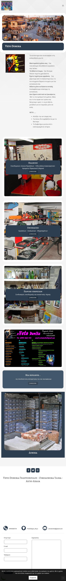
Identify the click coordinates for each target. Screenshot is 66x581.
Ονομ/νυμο (7, 538)
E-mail (6, 546)
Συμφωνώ (33, 577)
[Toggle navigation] (63, 5)
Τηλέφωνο (7, 555)
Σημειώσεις (35, 538)
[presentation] (17, 566)
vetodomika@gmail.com (55, 529)
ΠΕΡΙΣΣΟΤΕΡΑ (33, 171)
